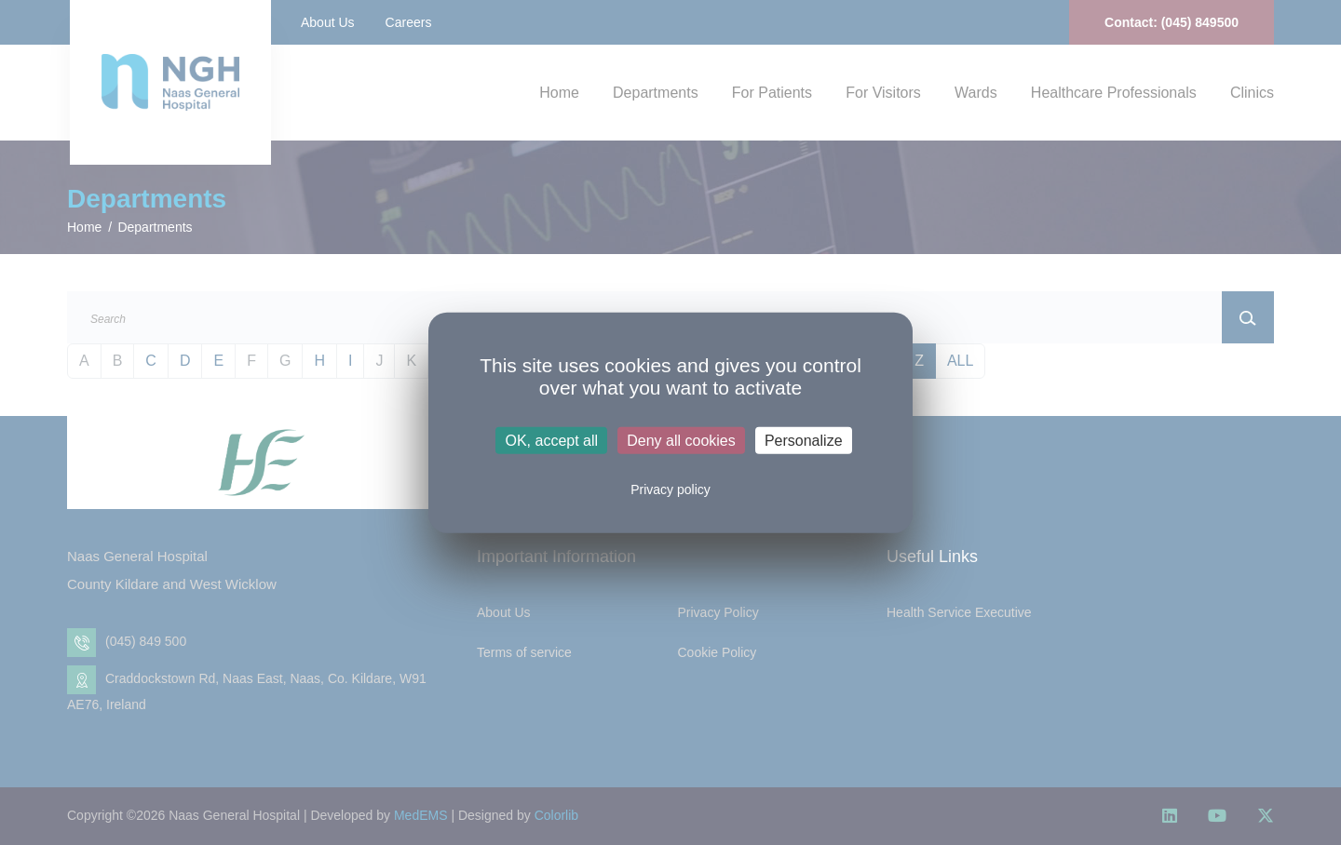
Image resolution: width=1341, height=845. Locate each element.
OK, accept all (551, 441)
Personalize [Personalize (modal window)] (804, 441)
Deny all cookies (681, 441)
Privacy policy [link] (670, 489)
